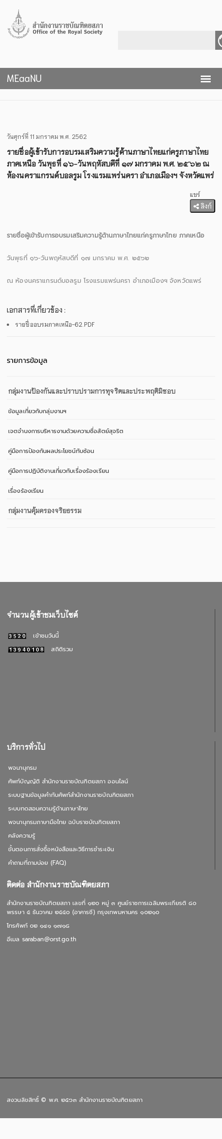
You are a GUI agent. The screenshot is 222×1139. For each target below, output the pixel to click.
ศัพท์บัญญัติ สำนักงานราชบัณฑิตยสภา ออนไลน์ (68, 781)
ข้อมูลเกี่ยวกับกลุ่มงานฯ (37, 411)
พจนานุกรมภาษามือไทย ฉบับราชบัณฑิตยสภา (64, 822)
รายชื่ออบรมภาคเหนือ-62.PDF (54, 324)
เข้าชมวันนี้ (33, 635)
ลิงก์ (203, 206)
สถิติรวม (40, 649)
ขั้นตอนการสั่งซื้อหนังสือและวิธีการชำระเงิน (61, 849)
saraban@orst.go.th (49, 939)
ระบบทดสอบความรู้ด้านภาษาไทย (48, 808)
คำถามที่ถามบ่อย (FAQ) (37, 862)
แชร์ (195, 194)
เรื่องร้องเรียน (25, 490)
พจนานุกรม (22, 767)
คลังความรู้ (21, 835)
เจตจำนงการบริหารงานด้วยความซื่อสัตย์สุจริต (65, 431)
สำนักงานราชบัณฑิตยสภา (110, 1100)
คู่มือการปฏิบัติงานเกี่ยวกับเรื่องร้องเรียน (58, 471)
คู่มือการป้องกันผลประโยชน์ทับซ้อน (51, 451)
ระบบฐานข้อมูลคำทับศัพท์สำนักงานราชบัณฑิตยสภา (70, 795)
